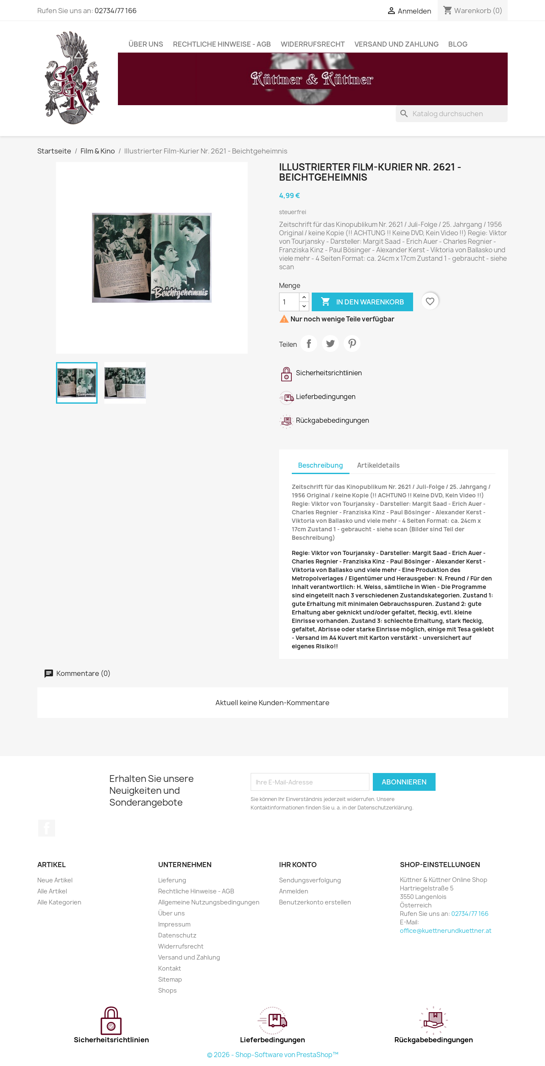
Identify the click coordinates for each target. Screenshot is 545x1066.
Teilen (308, 343)
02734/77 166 (116, 10)
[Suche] (452, 113)
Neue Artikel (55, 880)
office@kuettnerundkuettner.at (446, 930)
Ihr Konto (298, 864)
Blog (457, 44)
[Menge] (289, 302)
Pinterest (352, 343)
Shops (167, 990)
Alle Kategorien (59, 902)
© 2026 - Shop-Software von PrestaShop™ (272, 1054)
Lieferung (172, 880)
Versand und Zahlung (397, 44)
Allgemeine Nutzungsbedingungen (209, 902)
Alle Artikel (52, 891)
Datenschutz (177, 935)
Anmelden (293, 891)
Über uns (146, 44)
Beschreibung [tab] (320, 465)
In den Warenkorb (362, 301)
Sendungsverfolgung (310, 880)
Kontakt (169, 968)
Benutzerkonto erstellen (315, 902)
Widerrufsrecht (313, 44)
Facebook (46, 828)
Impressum (174, 924)
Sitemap (170, 979)
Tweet (330, 343)
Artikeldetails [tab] (378, 465)
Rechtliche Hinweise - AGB (222, 44)
